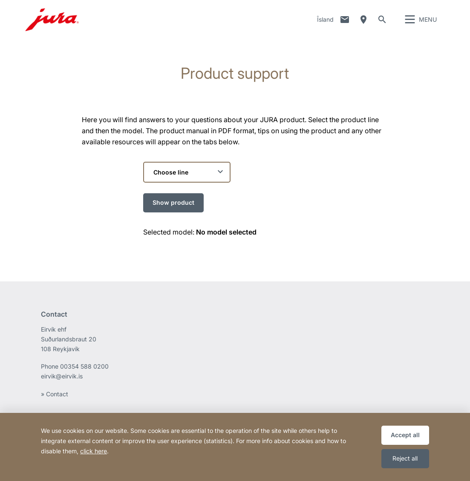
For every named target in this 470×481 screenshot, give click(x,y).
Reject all (405, 458)
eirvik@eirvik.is (62, 383)
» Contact (54, 401)
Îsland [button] (325, 23)
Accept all (405, 434)
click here (93, 451)
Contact (345, 23)
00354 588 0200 (84, 374)
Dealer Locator (363, 23)
